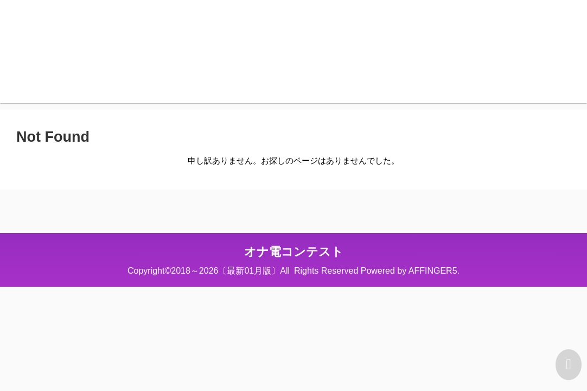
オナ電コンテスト (293, 251)
